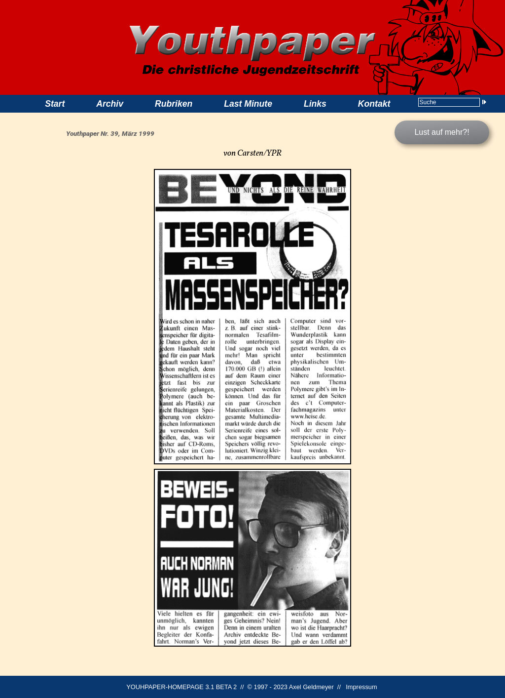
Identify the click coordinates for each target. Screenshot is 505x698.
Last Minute (248, 104)
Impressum (361, 687)
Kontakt (374, 104)
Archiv (109, 104)
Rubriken (173, 104)
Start (55, 104)
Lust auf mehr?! (441, 132)
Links (315, 104)
